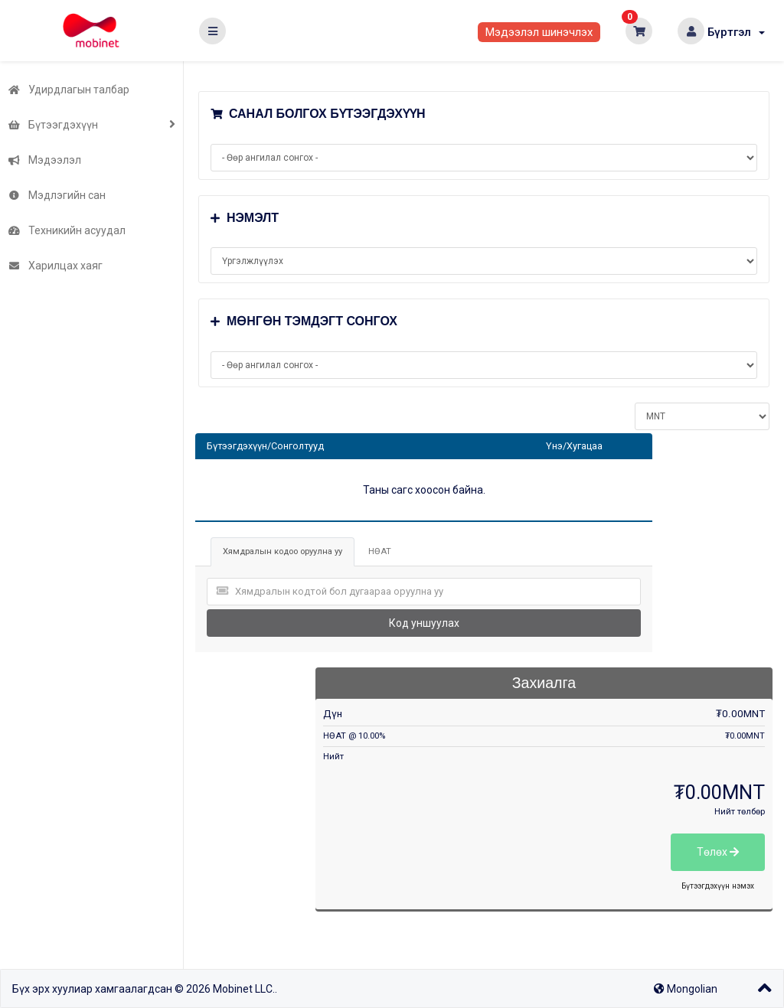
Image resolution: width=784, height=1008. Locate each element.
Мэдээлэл (44, 160)
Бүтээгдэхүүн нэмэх (717, 886)
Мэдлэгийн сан (57, 195)
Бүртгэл (736, 32)
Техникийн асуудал (67, 230)
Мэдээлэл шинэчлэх (539, 32)
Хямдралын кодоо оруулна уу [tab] (282, 551)
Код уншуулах (424, 623)
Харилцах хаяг (55, 265)
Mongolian (685, 989)
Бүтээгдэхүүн (53, 125)
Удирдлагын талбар (68, 89)
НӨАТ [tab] (379, 551)
